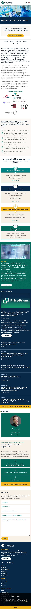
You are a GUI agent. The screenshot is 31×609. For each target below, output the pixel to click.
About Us (4, 567)
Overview (6, 41)
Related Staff (19, 41)
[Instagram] (10, 562)
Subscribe (6, 558)
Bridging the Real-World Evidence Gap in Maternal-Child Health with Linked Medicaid (14, 355)
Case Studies (5, 592)
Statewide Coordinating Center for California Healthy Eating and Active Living (15, 401)
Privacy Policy (10, 605)
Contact (4, 582)
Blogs (3, 590)
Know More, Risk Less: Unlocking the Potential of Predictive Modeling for (15, 366)
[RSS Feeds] (12, 562)
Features (4, 598)
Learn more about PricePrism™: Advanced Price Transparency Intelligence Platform (15, 463)
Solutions (25, 41)
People (3, 585)
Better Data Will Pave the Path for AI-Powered (13, 343)
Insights (4, 571)
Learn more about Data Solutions (15, 478)
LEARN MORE (15, 180)
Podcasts (4, 600)
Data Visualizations (7, 594)
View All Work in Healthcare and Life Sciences (15, 406)
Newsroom (4, 573)
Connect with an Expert (15, 35)
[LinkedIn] (7, 562)
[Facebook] (5, 562)
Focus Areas (5, 569)
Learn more (6, 335)
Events (3, 583)
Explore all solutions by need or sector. (15, 484)
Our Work (12, 41)
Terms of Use (18, 605)
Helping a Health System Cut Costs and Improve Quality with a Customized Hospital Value (14, 388)
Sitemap (3, 605)
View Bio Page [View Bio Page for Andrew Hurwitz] (15, 434)
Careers (4, 580)
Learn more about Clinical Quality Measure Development (15, 471)
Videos (3, 602)
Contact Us (15, 43)
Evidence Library (6, 596)
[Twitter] (2, 562)
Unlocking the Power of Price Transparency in (11, 377)
